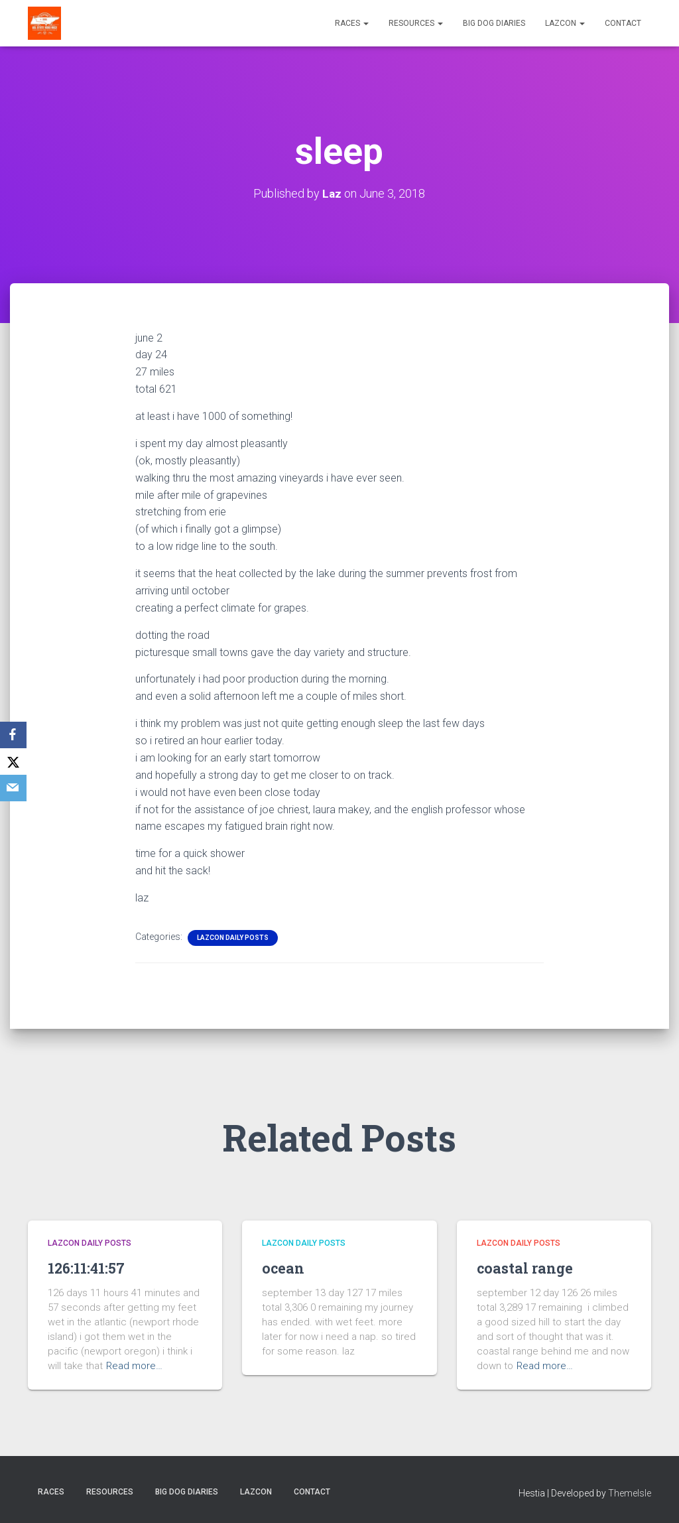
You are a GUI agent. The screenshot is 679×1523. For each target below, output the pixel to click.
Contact (623, 23)
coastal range (530, 1267)
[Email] (13, 788)
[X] (13, 761)
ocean (285, 1267)
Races (352, 23)
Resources (416, 23)
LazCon (565, 23)
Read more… (134, 1366)
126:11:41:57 (90, 1267)
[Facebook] (13, 735)
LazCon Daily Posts (233, 937)
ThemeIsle (629, 1493)
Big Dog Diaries (494, 23)
